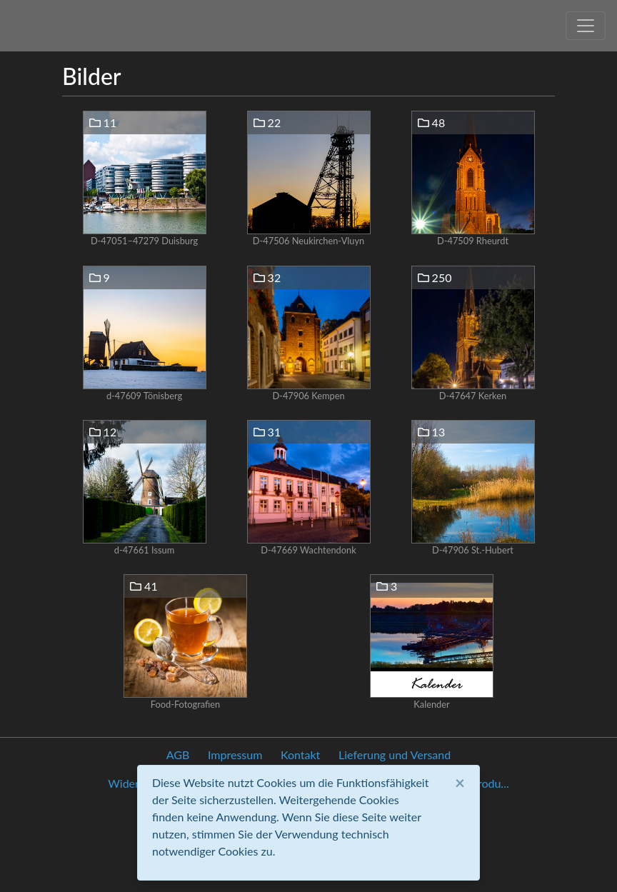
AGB (178, 754)
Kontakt (300, 754)
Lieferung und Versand (394, 754)
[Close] (460, 783)
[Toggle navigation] (586, 25)
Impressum (235, 754)
